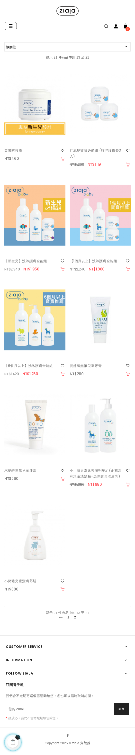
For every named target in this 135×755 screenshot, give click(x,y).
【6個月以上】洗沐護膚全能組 (28, 365)
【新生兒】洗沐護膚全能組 (25, 261)
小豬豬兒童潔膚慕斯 (20, 581)
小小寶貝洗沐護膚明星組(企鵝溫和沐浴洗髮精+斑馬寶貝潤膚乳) (96, 473)
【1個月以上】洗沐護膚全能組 (93, 261)
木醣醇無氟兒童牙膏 (20, 470)
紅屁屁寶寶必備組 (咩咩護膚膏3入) (95, 153)
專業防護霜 (13, 150)
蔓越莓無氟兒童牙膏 (86, 365)
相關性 (68, 47)
